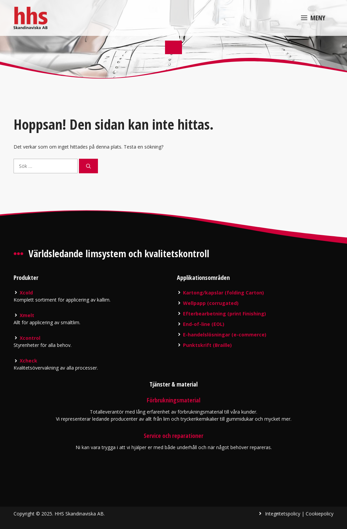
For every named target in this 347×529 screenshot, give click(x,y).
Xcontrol (30, 338)
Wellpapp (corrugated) (211, 303)
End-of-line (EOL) (203, 324)
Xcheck (28, 360)
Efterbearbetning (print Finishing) (224, 313)
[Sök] (88, 166)
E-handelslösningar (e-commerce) (224, 334)
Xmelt (27, 315)
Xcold (26, 292)
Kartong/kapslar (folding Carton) (223, 292)
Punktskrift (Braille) (207, 345)
